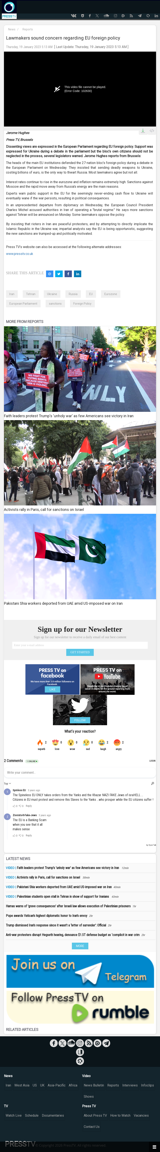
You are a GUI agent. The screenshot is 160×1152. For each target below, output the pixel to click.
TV (6, 1106)
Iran (11, 294)
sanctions (55, 303)
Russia (73, 294)
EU (91, 294)
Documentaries (53, 1115)
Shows (89, 1097)
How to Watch (120, 1115)
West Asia (21, 1085)
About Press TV (95, 1115)
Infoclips (147, 1085)
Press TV (89, 1106)
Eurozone (110, 294)
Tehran (30, 294)
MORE (80, 946)
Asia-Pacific (56, 1085)
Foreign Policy (82, 303)
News (11, 29)
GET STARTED (80, 652)
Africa (73, 1085)
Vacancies (141, 1115)
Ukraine (52, 294)
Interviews (130, 1085)
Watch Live (14, 1115)
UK (42, 1085)
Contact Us (92, 1127)
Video (86, 1076)
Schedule (32, 1115)
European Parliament (23, 303)
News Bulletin (94, 1085)
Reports (27, 29)
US (35, 1085)
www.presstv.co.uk (19, 254)
